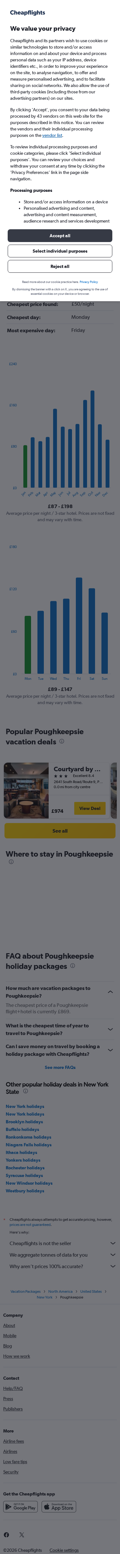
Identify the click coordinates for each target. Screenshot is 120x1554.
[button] (60, 235)
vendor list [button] (52, 135)
